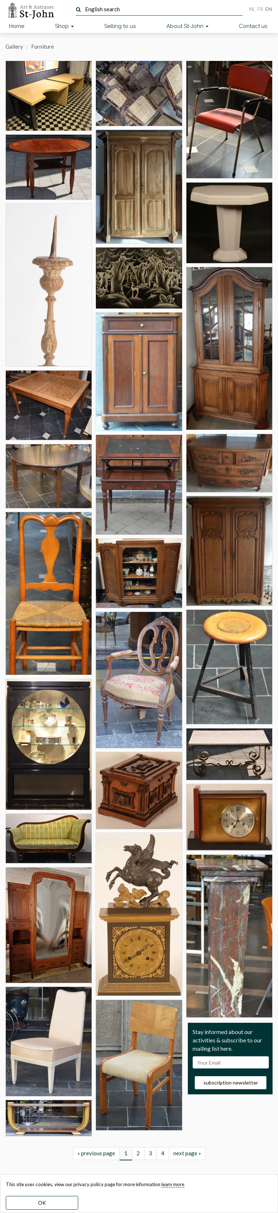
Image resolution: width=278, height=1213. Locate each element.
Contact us (253, 26)
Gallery (14, 46)
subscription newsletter (230, 1082)
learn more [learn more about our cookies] (172, 1184)
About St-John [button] (187, 26)
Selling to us (120, 26)
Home (16, 26)
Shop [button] (64, 26)
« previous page (96, 1153)
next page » (187, 1153)
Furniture (42, 46)
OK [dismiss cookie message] (42, 1203)
